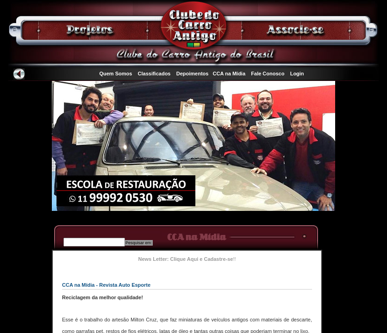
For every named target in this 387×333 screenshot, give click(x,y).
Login (297, 73)
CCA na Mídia (229, 73)
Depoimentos (192, 73)
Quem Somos (115, 73)
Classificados (154, 73)
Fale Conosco (267, 73)
